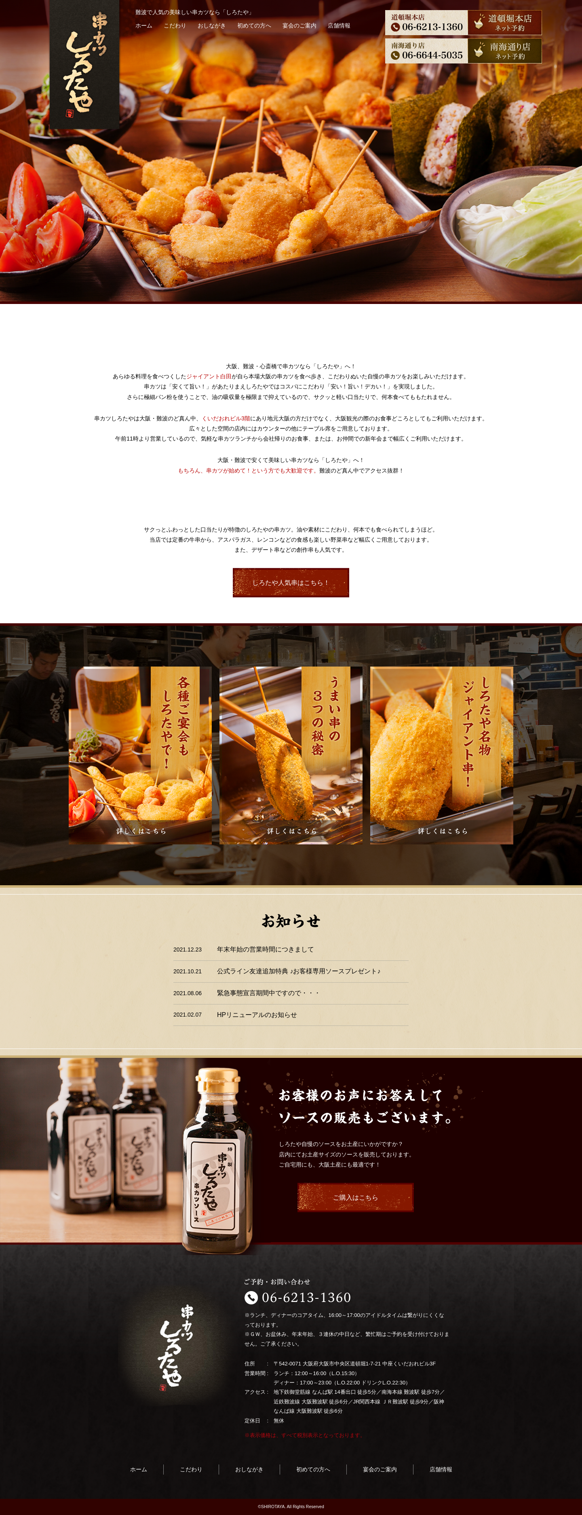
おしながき (212, 25)
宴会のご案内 (299, 25)
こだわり (175, 25)
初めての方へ (254, 25)
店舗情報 (339, 25)
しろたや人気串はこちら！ (291, 582)
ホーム (143, 25)
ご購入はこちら (355, 1197)
